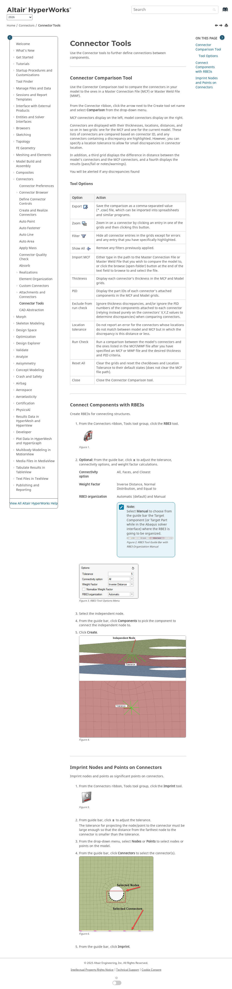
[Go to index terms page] (220, 11)
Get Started (24, 57)
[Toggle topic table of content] (222, 37)
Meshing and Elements (33, 155)
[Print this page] (227, 26)
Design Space (26, 330)
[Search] (213, 10)
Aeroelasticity (26, 396)
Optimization (26, 336)
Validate (22, 350)
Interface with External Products (33, 108)
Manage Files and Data (33, 88)
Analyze (22, 356)
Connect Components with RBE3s (205, 67)
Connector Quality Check (33, 257)
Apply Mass (28, 248)
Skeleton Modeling (30, 323)
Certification (25, 403)
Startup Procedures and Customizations (34, 72)
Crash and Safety (29, 376)
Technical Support (127, 970)
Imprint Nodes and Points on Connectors (207, 82)
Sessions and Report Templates (31, 97)
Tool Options (208, 56)
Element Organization (36, 279)
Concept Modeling (30, 370)
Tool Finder (24, 81)
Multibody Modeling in (33, 452)
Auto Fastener (29, 228)
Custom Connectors (34, 285)
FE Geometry (25, 148)
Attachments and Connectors (32, 294)
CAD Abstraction (31, 310)
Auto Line (26, 234)
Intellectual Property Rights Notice (92, 970)
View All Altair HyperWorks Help (34, 503)
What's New (25, 50)
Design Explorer (28, 343)
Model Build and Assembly (28, 163)
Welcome (23, 44)
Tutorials (22, 64)
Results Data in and (28, 421)
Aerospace (24, 390)
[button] (14, 44)
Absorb (24, 265)
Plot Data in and (34, 441)
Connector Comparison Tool (208, 47)
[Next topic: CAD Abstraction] (221, 26)
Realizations (28, 272)
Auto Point (27, 221)
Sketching (23, 134)
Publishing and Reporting (27, 487)
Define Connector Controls (32, 201)
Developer (23, 432)
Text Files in (32, 478)
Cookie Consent (151, 970)
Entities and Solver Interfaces (30, 119)
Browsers (23, 128)
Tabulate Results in (30, 470)
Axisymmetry (26, 363)
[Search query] (174, 10)
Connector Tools (49, 26)
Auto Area (26, 241)
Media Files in (35, 461)
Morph (21, 316)
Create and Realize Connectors (33, 212)
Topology (23, 141)
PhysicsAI (23, 410)
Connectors (26, 26)
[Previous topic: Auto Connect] (217, 26)
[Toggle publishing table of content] (9, 37)
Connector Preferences (36, 186)
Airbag (21, 383)
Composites (25, 172)
